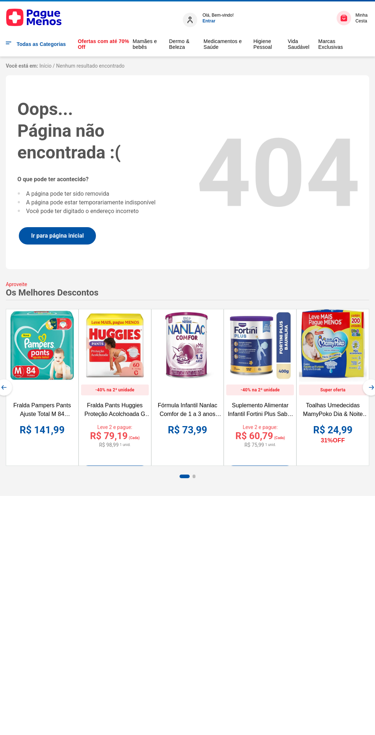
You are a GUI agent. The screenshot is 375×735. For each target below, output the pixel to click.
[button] (185, 476)
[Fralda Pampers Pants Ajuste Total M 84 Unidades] (42, 387)
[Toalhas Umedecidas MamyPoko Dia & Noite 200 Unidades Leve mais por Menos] (332, 387)
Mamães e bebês (145, 44)
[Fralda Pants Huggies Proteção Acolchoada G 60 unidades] (115, 380)
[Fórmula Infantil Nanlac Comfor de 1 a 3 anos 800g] (187, 387)
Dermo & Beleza (179, 44)
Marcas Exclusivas (330, 44)
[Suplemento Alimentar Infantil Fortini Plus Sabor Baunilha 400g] (260, 380)
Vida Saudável (298, 44)
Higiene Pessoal (262, 44)
